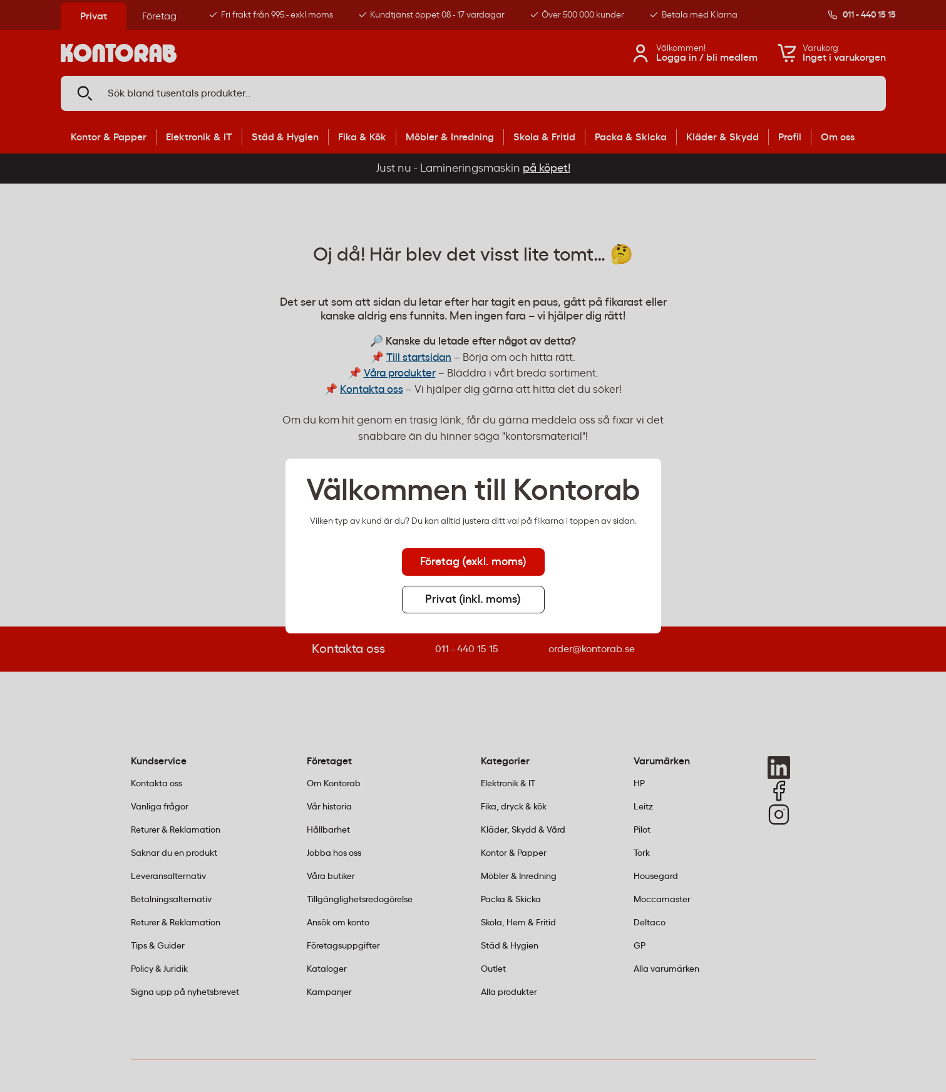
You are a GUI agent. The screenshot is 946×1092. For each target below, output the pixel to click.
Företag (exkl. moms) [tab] (473, 562)
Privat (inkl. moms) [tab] (473, 599)
